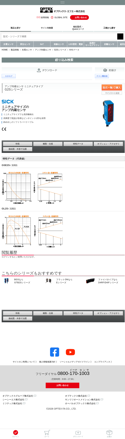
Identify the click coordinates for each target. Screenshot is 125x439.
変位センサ (25, 44)
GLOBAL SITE (59, 17)
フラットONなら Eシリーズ (64, 281)
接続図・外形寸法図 (18, 149)
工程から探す (109, 28)
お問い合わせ (81, 17)
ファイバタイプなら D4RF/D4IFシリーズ (108, 281)
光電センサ (8, 44)
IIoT (42, 44)
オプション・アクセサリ (108, 144)
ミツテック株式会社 (12, 403)
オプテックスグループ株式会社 (18, 396)
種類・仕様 (48, 144)
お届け (109, 433)
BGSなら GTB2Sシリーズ (22, 281)
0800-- (74, 372)
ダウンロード (78, 433)
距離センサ (109, 44)
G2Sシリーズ (60, 50)
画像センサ (59, 44)
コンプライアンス (102, 362)
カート (47, 433)
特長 (18, 144)
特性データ (78, 144)
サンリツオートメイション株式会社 (82, 399)
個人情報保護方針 (47, 362)
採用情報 (42, 17)
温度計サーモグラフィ (92, 44)
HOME (5, 50)
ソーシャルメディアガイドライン (75, 362)
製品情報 (15, 50)
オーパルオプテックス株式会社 (80, 403)
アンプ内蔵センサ (43, 50)
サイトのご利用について (24, 362)
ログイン (15, 433)
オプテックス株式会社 (76, 396)
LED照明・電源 (76, 44)
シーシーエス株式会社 (13, 399)
